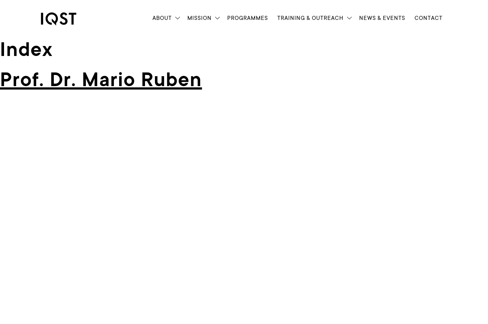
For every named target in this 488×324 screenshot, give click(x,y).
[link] (64, 18)
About (162, 18)
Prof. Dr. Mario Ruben (101, 80)
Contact (429, 18)
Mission (199, 18)
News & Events (382, 18)
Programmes (247, 18)
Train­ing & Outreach (310, 18)
